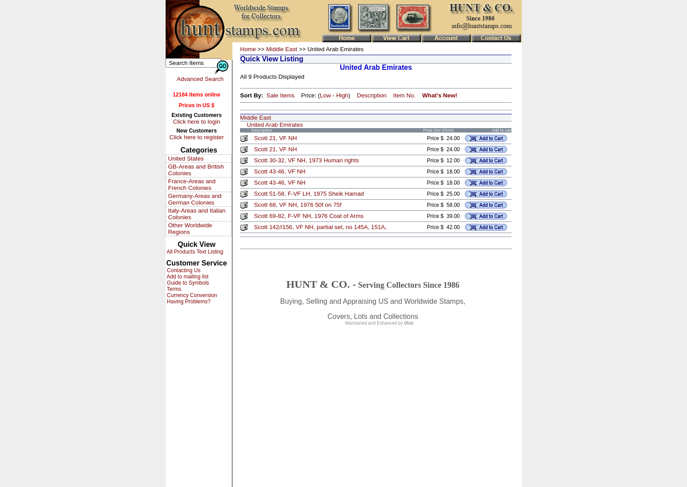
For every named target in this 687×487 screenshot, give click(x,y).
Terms (174, 289)
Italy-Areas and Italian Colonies (197, 214)
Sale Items (281, 95)
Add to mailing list (187, 277)
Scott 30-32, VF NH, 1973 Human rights (306, 160)
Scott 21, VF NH (275, 138)
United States (186, 158)
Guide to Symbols (187, 283)
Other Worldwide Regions (190, 228)
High (342, 95)
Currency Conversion (191, 295)
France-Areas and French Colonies (192, 184)
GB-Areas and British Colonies (196, 170)
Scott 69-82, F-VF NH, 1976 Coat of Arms (309, 216)
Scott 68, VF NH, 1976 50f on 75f (297, 204)
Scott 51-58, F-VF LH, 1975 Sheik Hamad (309, 193)
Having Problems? (188, 301)
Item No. (404, 95)
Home (248, 49)
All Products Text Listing (195, 252)
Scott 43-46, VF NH (280, 171)
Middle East (281, 49)
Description (372, 95)
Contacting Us (183, 270)
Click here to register (196, 137)
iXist (409, 323)
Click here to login (196, 121)
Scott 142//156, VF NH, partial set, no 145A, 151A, (320, 227)
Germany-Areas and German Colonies (195, 199)
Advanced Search (200, 79)
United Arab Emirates (275, 124)
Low (325, 95)
